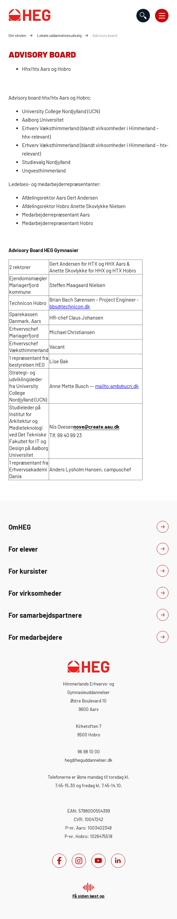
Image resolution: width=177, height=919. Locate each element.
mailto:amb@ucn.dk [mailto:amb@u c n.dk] (117, 386)
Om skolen (17, 35)
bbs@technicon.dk (69, 306)
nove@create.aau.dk (96, 427)
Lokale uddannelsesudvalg (59, 35)
